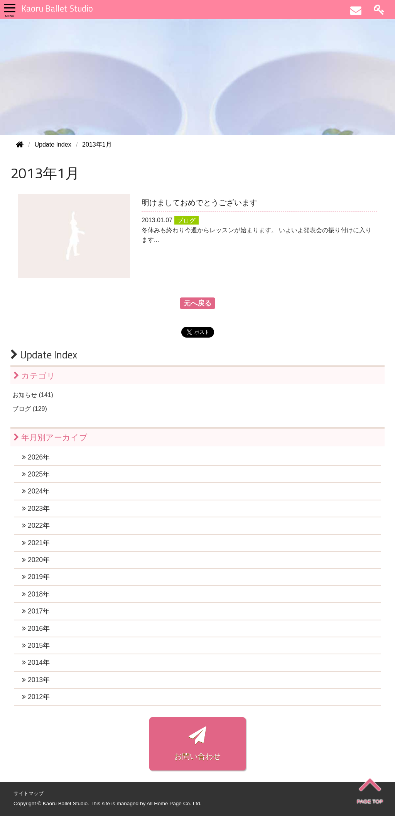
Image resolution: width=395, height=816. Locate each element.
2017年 (36, 611)
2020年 (36, 560)
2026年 (36, 457)
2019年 (36, 577)
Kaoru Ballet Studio (57, 8)
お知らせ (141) (32, 395)
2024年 (36, 491)
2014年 (36, 662)
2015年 (36, 645)
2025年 (36, 474)
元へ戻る (197, 303)
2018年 (36, 594)
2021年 (36, 543)
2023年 (36, 508)
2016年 (36, 628)
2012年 (36, 697)
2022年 (36, 525)
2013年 (36, 680)
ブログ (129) (29, 408)
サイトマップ (29, 793)
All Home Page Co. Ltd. (174, 803)
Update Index (43, 354)
